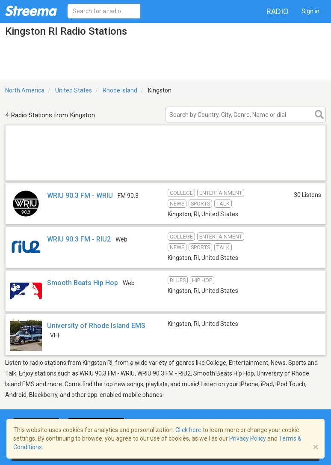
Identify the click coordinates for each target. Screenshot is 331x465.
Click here (188, 429)
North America (24, 90)
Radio (277, 11)
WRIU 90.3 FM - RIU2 (79, 239)
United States (73, 90)
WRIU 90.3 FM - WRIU (80, 195)
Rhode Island (120, 90)
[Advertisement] (165, 169)
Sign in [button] (310, 11)
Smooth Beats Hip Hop (82, 283)
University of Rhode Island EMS (96, 326)
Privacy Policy (247, 438)
